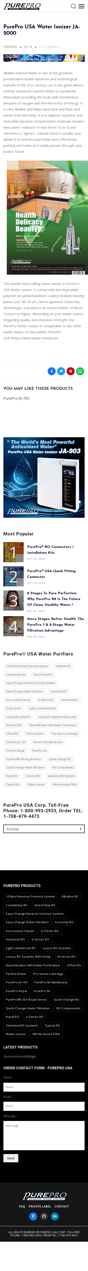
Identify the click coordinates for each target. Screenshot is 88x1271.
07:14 (28, 47)
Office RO (12, 734)
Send (10, 1158)
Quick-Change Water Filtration (25, 767)
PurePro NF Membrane (48, 742)
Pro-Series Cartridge (65, 734)
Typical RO (13, 784)
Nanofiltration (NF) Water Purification (53, 725)
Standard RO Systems (61, 776)
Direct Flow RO (43, 675)
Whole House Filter (65, 784)
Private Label (40, 1206)
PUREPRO (10, 47)
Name (7, 1077)
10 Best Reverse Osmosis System (27, 666)
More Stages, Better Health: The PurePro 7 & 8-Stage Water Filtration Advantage (55, 624)
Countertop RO (16, 675)
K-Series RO (13, 708)
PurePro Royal (15, 751)
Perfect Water (35, 734)
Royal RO (12, 776)
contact (62, 1206)
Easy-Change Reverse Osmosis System (30, 683)
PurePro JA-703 (15, 742)
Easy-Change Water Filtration (24, 691)
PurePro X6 (39, 751)
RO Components (63, 767)
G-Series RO (45, 700)
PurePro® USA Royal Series (23, 759)
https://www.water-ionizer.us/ (34, 338)
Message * (10, 1116)
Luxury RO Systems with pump (57, 717)
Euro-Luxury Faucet (18, 700)
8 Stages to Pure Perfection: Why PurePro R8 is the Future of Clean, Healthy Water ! (53, 599)
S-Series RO (33, 776)
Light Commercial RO (42, 708)
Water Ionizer (36, 784)
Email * (8, 1097)
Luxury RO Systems (18, 717)
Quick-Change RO (60, 759)
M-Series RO (14, 725)
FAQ (22, 1206)
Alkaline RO (63, 666)
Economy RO (59, 691)
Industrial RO (69, 700)
